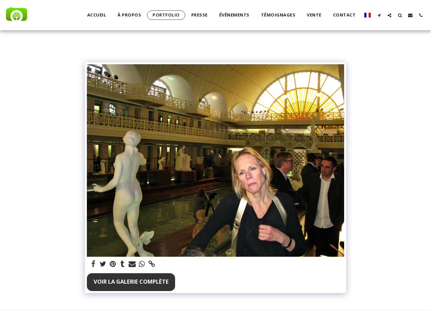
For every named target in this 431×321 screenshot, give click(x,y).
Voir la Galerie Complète (131, 281)
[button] (379, 15)
